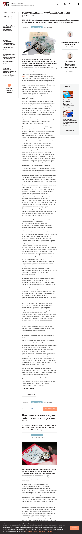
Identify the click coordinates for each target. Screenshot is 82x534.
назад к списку (29, 394)
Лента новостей (9, 12)
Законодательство (36, 27)
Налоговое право (48, 27)
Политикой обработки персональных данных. (38, 531)
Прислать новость (50, 408)
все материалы (70, 130)
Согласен (74, 527)
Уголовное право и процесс (39, 437)
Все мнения (70, 76)
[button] (54, 43)
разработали (26, 76)
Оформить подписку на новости (9, 90)
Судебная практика (37, 435)
